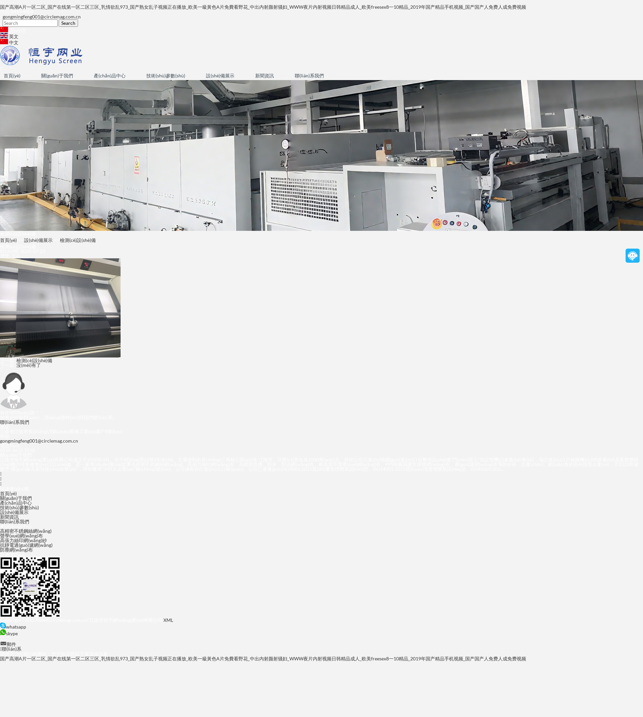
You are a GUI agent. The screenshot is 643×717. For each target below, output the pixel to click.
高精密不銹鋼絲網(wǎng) (26, 531)
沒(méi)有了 (28, 365)
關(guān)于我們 (57, 75)
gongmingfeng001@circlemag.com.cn (42, 16)
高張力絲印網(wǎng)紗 (23, 540)
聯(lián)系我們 (309, 75)
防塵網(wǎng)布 (16, 549)
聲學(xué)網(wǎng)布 (21, 535)
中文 (9, 42)
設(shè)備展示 (220, 75)
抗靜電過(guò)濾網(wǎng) (26, 545)
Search (68, 23)
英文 (9, 36)
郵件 (8, 644)
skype (9, 633)
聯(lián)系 (10, 649)
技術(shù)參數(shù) (165, 75)
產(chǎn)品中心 (110, 75)
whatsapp (13, 627)
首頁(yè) (12, 75)
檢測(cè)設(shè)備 (78, 240)
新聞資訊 (264, 75)
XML (168, 620)
